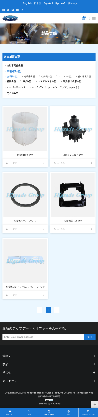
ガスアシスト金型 (47, 81)
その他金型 (12, 93)
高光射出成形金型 (72, 81)
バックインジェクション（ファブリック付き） (56, 87)
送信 (89, 336)
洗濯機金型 (12, 76)
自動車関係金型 (15, 65)
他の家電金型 (84, 76)
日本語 (37, 3)
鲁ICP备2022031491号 (49, 396)
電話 (29, 414)
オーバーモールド (16, 87)
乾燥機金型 (46, 76)
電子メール (10, 414)
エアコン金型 (65, 76)
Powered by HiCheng (49, 403)
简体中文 (72, 3)
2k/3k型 (27, 81)
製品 (68, 414)
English (27, 3)
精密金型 (11, 81)
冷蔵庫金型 (29, 76)
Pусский (60, 3)
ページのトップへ (88, 414)
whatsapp (49, 414)
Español (48, 3)
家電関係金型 (14, 71)
